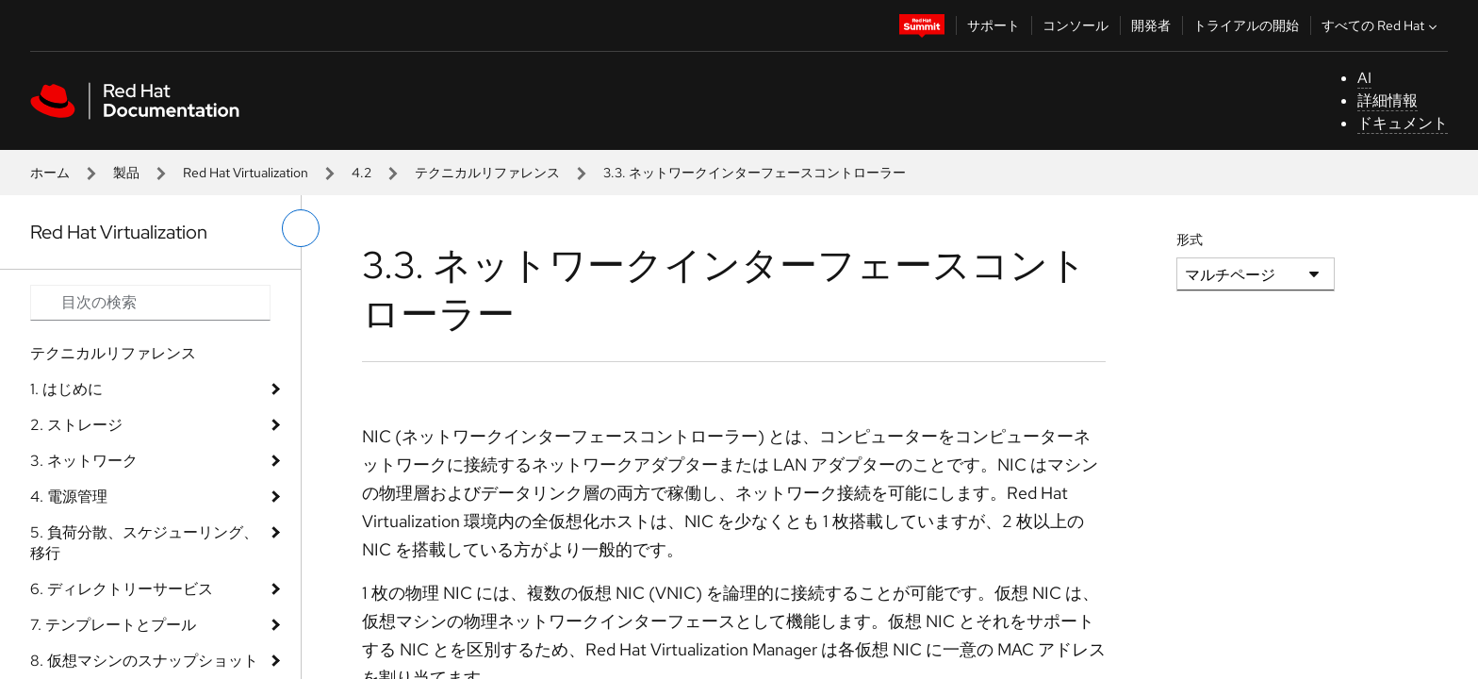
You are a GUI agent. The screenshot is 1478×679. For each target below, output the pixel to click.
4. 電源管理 (68, 496)
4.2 (361, 172)
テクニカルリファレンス (487, 172)
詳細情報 (1387, 100)
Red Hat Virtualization (245, 172)
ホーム (50, 172)
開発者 (1151, 25)
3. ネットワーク (84, 461)
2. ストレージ (76, 425)
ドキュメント (1402, 123)
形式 (1189, 239)
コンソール (1075, 25)
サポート (993, 25)
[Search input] (150, 303)
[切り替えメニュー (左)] (301, 228)
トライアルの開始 (1246, 25)
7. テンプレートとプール (113, 625)
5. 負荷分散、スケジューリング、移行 (144, 542)
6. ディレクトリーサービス (121, 589)
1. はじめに (66, 389)
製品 (126, 172)
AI (1364, 78)
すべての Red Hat (1381, 25)
